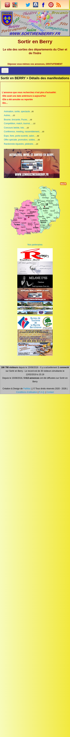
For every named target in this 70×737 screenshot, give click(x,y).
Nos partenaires (35, 244)
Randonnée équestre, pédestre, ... (20, 144)
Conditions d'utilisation (26, 392)
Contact (50, 392)
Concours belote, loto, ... (15, 127)
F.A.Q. (42, 392)
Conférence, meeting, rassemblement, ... (23, 131)
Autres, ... (8, 115)
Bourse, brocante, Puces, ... (17, 119)
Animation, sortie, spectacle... (18, 111)
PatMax (27, 388)
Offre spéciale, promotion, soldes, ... (21, 139)
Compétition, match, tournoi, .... (18, 123)
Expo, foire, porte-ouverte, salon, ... (20, 136)
